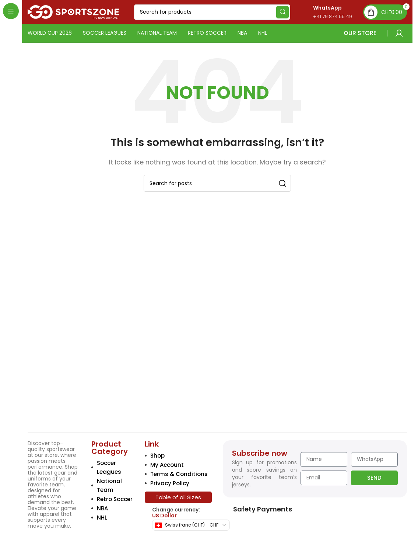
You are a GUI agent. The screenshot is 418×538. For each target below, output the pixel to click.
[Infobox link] (325, 12)
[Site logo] (73, 11)
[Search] (212, 12)
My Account (167, 465)
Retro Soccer (115, 499)
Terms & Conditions (179, 474)
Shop (157, 455)
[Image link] (79, 373)
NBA (102, 508)
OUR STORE (355, 33)
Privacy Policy (169, 483)
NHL (102, 517)
